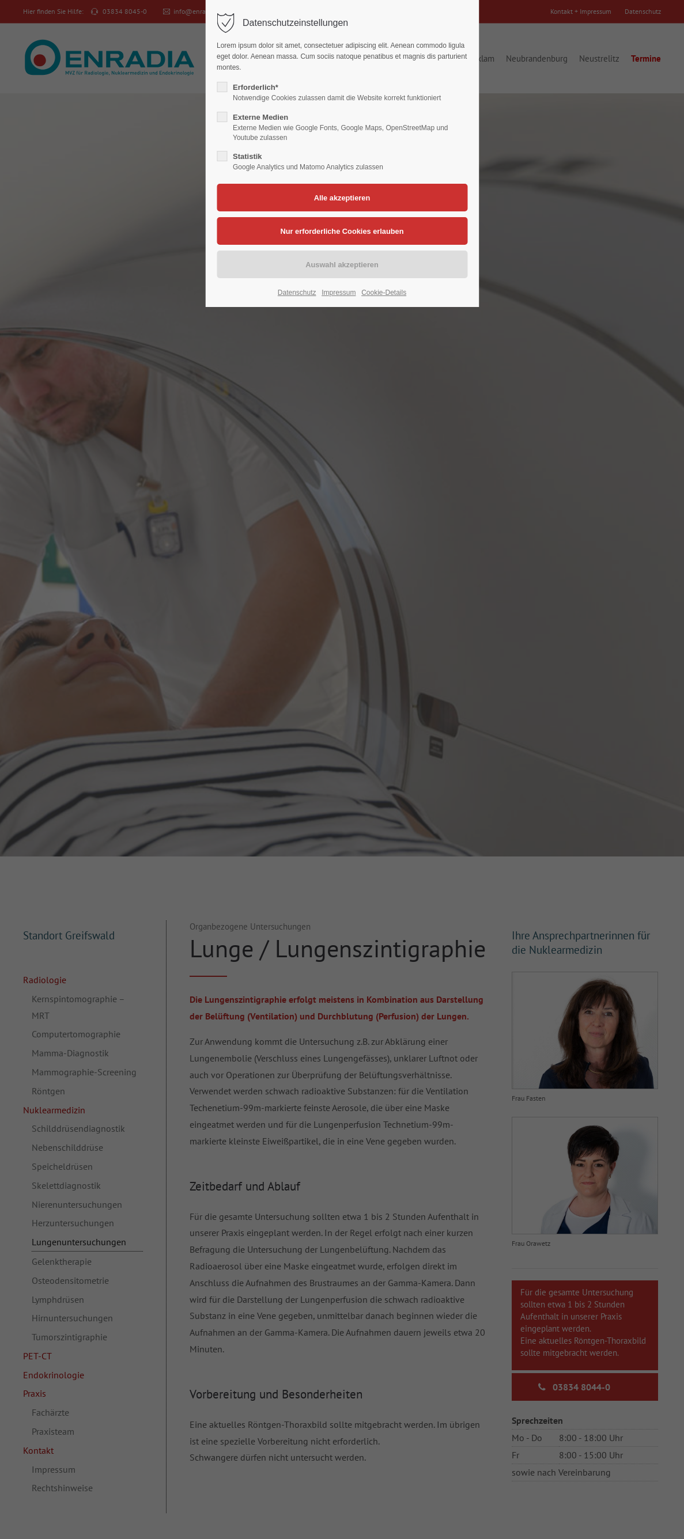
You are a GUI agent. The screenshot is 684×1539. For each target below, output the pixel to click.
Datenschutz (297, 293)
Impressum (339, 293)
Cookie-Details (383, 293)
